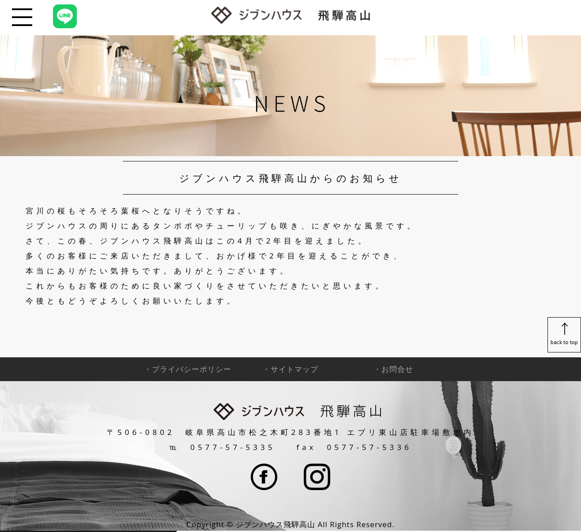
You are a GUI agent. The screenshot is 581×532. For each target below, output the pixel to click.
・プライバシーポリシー (187, 369)
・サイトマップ (290, 369)
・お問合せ (393, 369)
